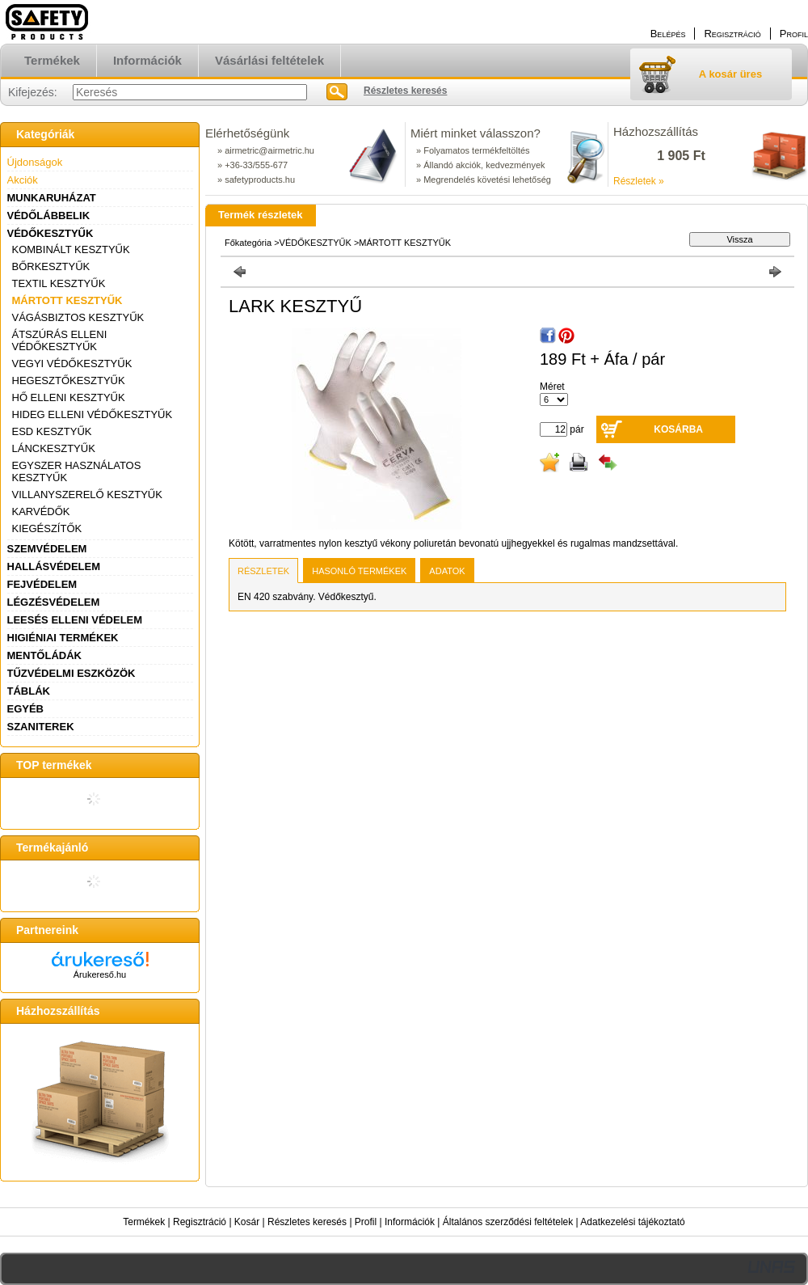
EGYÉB (25, 709)
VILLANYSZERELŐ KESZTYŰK (87, 494)
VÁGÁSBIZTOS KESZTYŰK (78, 317)
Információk (410, 1222)
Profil (366, 1222)
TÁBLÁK (28, 691)
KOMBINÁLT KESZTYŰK (71, 249)
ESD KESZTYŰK (52, 431)
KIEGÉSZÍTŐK (47, 528)
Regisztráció (199, 1222)
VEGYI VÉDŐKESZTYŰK (72, 363)
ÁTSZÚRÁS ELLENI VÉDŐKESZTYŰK (59, 340)
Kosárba (678, 429)
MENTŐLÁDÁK (44, 655)
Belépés (668, 33)
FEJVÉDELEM (42, 584)
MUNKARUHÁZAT (51, 198)
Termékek (144, 1222)
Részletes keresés (307, 1222)
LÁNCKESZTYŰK (53, 448)
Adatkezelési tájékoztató (632, 1222)
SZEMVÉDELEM (47, 549)
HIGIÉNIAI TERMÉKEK (63, 638)
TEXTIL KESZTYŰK (59, 283)
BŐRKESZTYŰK (51, 266)
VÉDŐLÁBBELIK (48, 215)
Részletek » (638, 181)
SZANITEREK (40, 727)
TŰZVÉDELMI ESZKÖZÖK (71, 673)
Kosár (246, 1222)
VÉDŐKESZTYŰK (50, 233)
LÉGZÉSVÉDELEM (53, 602)
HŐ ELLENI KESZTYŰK (68, 397)
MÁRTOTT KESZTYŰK (67, 300)
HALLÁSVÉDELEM (54, 566)
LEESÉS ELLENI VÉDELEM (75, 620)
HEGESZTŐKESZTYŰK (68, 380)
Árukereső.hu (100, 974)
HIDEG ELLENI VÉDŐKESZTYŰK (92, 414)
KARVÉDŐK (41, 511)
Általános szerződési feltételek (508, 1222)
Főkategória (248, 242)
